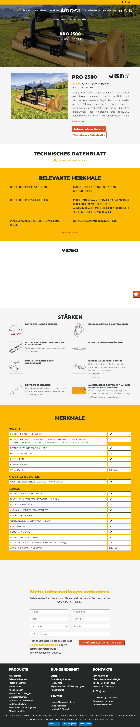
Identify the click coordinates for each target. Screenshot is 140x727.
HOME (56, 20)
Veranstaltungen (58, 706)
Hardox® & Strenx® (60, 709)
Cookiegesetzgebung (103, 701)
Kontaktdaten (110, 10)
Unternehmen (40, 10)
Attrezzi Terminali (17, 711)
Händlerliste (56, 683)
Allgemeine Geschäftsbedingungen (67, 686)
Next (65, 97)
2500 (76, 83)
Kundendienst (92, 10)
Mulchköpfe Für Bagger (20, 693)
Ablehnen (54, 724)
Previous (14, 97)
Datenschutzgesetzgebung (44, 644)
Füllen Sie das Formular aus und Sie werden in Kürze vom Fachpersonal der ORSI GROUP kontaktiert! (70, 600)
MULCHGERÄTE (79, 20)
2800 (85, 83)
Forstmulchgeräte (17, 683)
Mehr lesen (85, 724)
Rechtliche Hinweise (102, 704)
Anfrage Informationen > (88, 129)
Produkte (54, 10)
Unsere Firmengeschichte (63, 702)
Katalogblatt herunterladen (70, 160)
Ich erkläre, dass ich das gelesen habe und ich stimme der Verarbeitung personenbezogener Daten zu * (51, 647)
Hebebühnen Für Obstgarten (22, 707)
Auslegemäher (16, 690)
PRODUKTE (66, 20)
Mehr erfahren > (70, 232)
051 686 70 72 (107, 686)
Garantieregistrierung (61, 679)
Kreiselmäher (15, 686)
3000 (94, 83)
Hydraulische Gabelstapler (21, 700)
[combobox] (49, 626)
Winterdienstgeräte (18, 697)
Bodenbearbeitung (17, 704)
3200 (104, 83)
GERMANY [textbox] (36, 626)
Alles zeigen (78, 121)
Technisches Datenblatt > (89, 135)
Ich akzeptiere (69, 724)
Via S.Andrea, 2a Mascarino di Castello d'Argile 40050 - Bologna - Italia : (106, 681)
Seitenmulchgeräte (18, 679)
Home (26, 10)
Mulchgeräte (15, 676)
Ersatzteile (55, 676)
